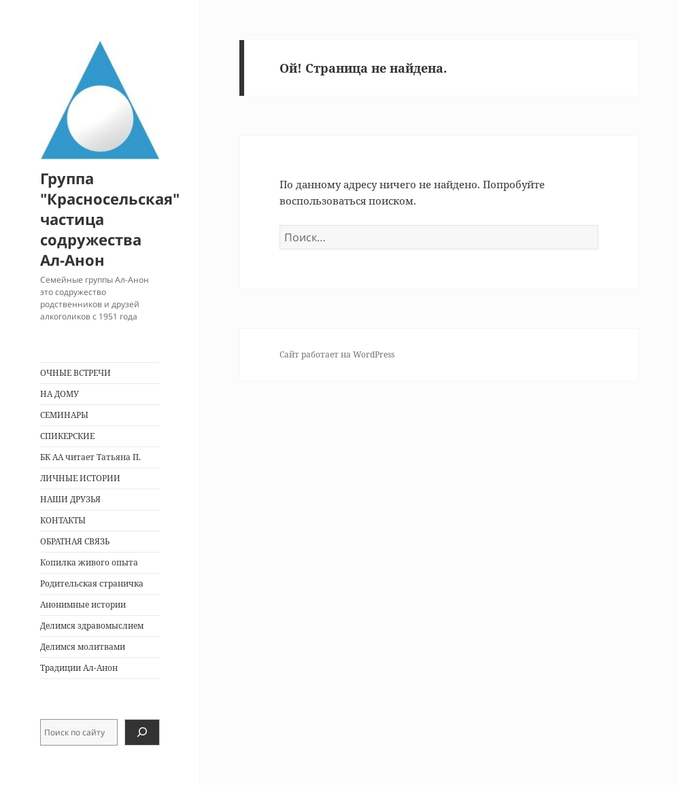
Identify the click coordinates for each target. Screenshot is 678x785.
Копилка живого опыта (89, 562)
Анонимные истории (83, 604)
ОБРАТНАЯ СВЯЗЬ (74, 541)
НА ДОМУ (59, 394)
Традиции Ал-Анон (79, 668)
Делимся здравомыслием (91, 625)
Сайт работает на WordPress (336, 354)
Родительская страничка (91, 583)
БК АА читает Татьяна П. (90, 457)
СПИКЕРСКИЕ (67, 436)
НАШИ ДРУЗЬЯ (70, 499)
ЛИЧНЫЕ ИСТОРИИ (80, 478)
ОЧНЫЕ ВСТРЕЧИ (75, 373)
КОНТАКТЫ (63, 520)
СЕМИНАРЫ (64, 415)
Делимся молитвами (82, 646)
